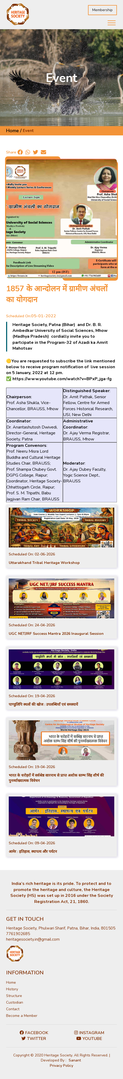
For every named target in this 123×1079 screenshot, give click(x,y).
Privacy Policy (61, 1065)
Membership (102, 9)
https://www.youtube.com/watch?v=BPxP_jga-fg (62, 379)
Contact (12, 1009)
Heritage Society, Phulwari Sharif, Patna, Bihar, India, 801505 (60, 928)
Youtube (89, 1039)
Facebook (34, 1033)
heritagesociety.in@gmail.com (33, 939)
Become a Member (21, 1015)
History (12, 989)
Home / (13, 130)
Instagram (89, 1033)
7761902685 (18, 933)
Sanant (75, 1060)
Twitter (33, 1039)
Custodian (14, 1002)
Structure (14, 995)
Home (11, 982)
